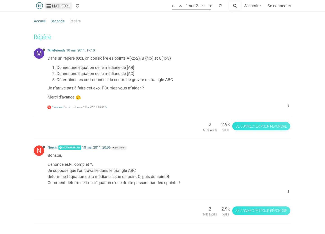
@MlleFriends (119, 148)
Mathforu (58, 6)
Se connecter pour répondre (261, 126)
